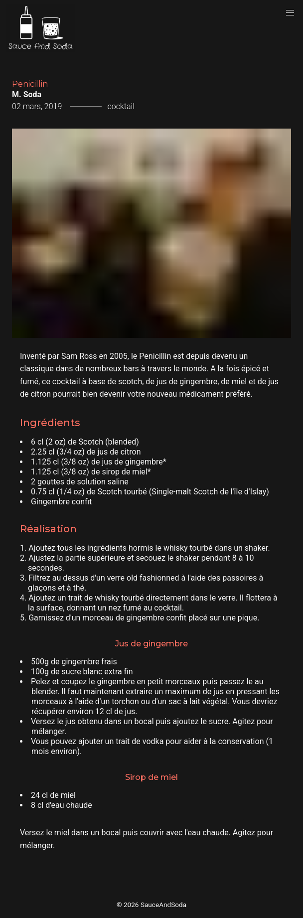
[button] (290, 13)
